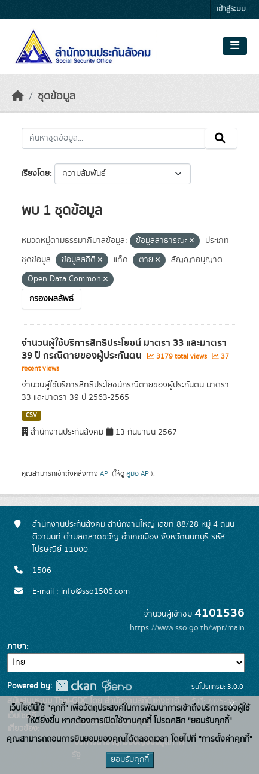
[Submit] (221, 138)
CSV (31, 415)
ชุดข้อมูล (56, 96)
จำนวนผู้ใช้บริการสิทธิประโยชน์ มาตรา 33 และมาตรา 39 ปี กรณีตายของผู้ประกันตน (124, 349)
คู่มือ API (138, 473)
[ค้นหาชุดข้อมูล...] (113, 138)
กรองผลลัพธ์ (51, 299)
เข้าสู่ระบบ (231, 9)
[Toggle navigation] (235, 46)
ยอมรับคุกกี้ (130, 760)
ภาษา (16, 646)
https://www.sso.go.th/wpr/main (187, 628)
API (105, 473)
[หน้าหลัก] (18, 96)
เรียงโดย (36, 174)
